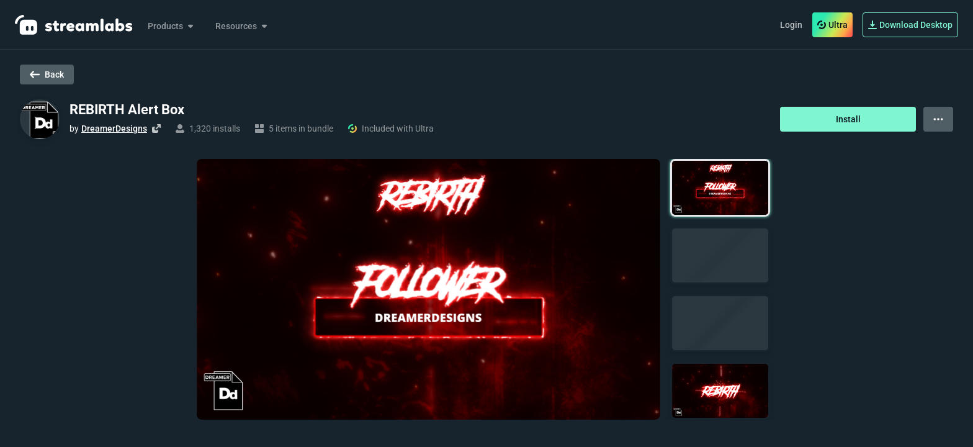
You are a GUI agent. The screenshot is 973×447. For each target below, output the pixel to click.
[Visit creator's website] (156, 128)
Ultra (832, 25)
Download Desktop (910, 25)
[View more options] (938, 119)
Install (848, 119)
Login (791, 25)
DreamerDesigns (114, 128)
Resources (242, 26)
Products (171, 26)
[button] (720, 188)
